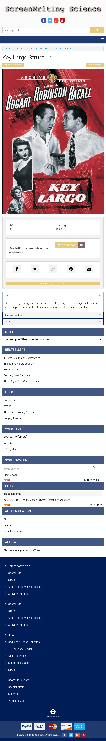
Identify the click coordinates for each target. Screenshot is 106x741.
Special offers (16, 687)
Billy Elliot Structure (14, 369)
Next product (94, 65)
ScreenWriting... (93, 479)
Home (7, 49)
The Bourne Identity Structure (19, 363)
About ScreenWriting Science (19, 412)
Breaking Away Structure (17, 375)
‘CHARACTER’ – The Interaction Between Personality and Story (37, 500)
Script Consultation (19, 662)
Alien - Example (17, 655)
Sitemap (13, 693)
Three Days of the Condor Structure (23, 381)
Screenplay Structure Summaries (31, 49)
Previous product (13, 65)
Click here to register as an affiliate (22, 550)
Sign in (7, 519)
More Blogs (95, 505)
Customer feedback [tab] (53, 315)
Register (8, 525)
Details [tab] (53, 295)
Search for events (18, 680)
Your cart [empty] (15, 436)
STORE (7, 406)
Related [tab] (53, 321)
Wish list (8, 443)
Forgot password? (14, 531)
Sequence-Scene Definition (24, 642)
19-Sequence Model (20, 649)
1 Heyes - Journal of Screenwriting (22, 358)
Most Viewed (10, 475)
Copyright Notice (12, 418)
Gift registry (10, 449)
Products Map (16, 700)
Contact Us (10, 400)
